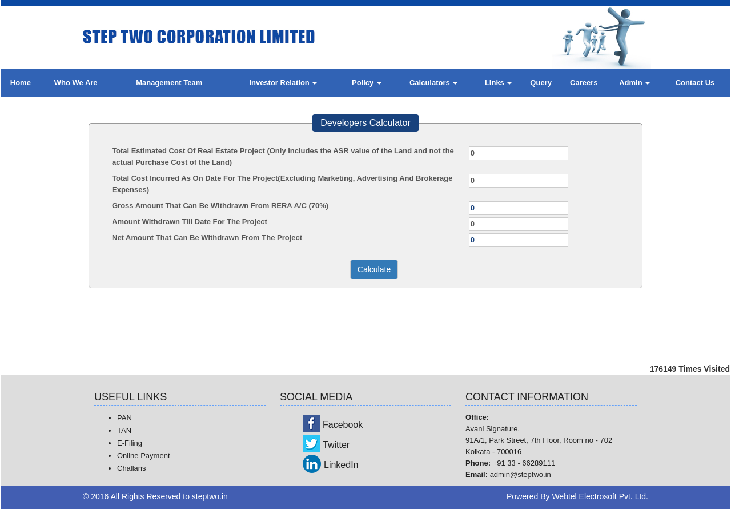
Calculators (433, 82)
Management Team (169, 82)
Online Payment (143, 455)
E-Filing (129, 443)
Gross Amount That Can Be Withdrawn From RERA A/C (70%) (220, 205)
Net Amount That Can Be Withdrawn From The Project (207, 237)
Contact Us (695, 82)
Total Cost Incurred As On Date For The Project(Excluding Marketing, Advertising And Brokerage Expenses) (282, 184)
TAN (124, 430)
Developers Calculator (365, 123)
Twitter (336, 445)
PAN (124, 417)
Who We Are (76, 82)
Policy (366, 82)
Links (498, 82)
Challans (131, 468)
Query (541, 82)
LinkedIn (341, 465)
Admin (634, 82)
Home (20, 82)
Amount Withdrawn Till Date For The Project (189, 221)
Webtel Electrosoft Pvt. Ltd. (600, 496)
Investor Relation (283, 82)
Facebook (343, 425)
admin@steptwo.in (520, 474)
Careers (583, 82)
